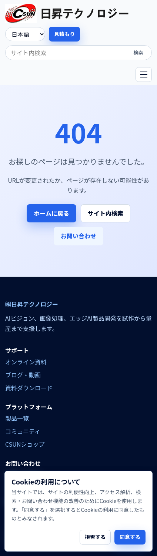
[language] (25, 34)
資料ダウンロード (29, 387)
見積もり (64, 33)
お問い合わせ (78, 235)
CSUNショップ (24, 444)
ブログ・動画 (23, 374)
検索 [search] (138, 52)
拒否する (95, 536)
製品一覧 (17, 418)
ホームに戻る (51, 213)
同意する (130, 536)
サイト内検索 (105, 213)
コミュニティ (22, 431)
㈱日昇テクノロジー (31, 304)
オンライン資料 (26, 361)
